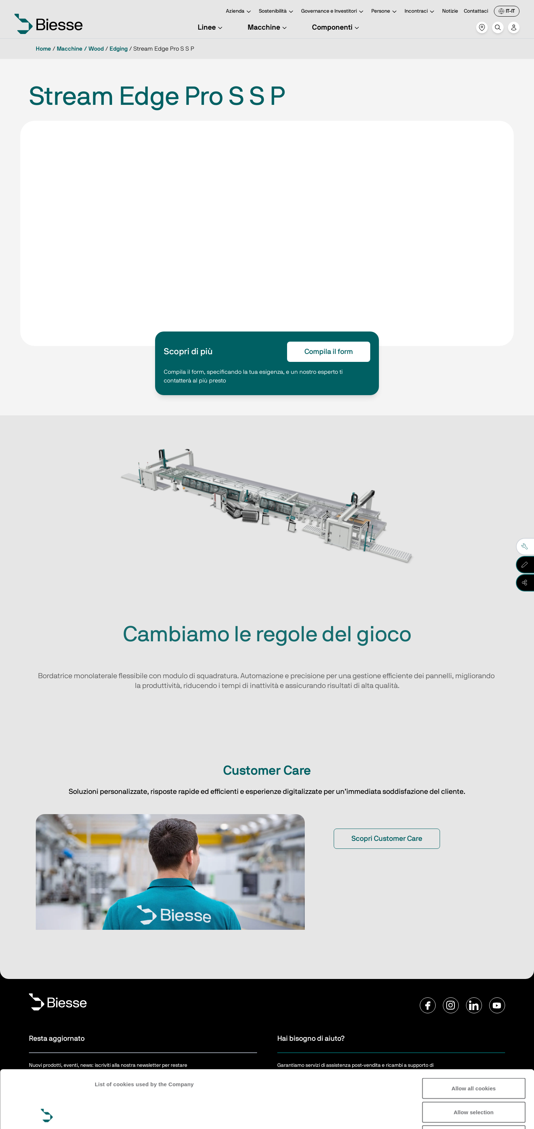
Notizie (450, 11)
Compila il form (328, 351)
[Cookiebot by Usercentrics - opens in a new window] (46, 1114)
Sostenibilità (277, 12)
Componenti (336, 27)
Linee (211, 27)
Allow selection (474, 1058)
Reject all (474, 1081)
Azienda (239, 12)
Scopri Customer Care (386, 838)
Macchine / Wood (80, 49)
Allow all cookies (474, 1034)
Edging (119, 49)
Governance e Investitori (333, 12)
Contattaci (476, 11)
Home (43, 49)
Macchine (268, 27)
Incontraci (420, 12)
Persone (385, 12)
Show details (495, 1115)
